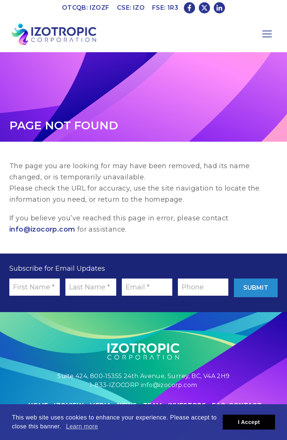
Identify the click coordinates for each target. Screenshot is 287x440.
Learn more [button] (82, 426)
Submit (255, 287)
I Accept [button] (249, 422)
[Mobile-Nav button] (267, 34)
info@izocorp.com (42, 229)
